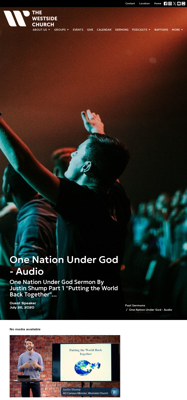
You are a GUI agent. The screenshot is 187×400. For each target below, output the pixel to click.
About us (42, 30)
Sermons (122, 29)
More (177, 30)
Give (90, 29)
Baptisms (161, 29)
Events (78, 29)
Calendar (104, 29)
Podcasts (141, 30)
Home (157, 3)
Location (144, 3)
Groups (61, 30)
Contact (130, 3)
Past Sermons (135, 305)
